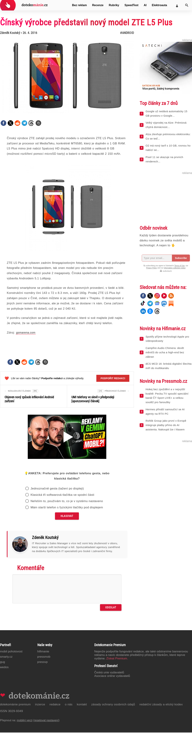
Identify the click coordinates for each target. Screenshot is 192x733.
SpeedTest (131, 5)
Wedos (4, 667)
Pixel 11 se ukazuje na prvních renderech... (164, 159)
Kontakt (82, 705)
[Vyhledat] (187, 5)
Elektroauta (159, 5)
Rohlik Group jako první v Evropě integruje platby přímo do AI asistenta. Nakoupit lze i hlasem (166, 425)
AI (145, 5)
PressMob (43, 657)
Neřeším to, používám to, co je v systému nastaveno (67, 501)
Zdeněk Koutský (10, 33)
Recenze (98, 5)
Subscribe (181, 258)
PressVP (42, 662)
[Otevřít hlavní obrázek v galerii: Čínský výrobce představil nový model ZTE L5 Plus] (67, 76)
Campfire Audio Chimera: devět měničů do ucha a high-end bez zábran (165, 352)
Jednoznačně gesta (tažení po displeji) (57, 489)
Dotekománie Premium (15, 705)
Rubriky (114, 5)
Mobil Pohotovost (11, 652)
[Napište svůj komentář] (66, 589)
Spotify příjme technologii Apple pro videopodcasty (167, 338)
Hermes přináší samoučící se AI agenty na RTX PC (165, 411)
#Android (127, 33)
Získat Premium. (117, 659)
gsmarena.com (25, 332)
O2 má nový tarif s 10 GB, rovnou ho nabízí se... (168, 147)
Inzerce (40, 705)
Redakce (54, 705)
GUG (2, 662)
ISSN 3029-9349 (11, 711)
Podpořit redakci (113, 378)
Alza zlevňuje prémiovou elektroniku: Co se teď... (168, 136)
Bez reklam (79, 5)
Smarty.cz (6, 657)
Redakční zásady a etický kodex (161, 705)
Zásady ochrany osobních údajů (113, 705)
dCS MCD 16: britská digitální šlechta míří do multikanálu (168, 366)
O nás (69, 705)
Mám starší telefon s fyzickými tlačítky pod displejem (67, 508)
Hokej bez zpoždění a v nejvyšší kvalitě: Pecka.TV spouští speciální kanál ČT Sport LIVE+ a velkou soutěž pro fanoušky (167, 396)
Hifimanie (43, 652)
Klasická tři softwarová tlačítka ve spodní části (62, 495)
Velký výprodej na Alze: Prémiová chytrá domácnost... (166, 124)
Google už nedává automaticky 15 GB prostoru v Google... (166, 113)
